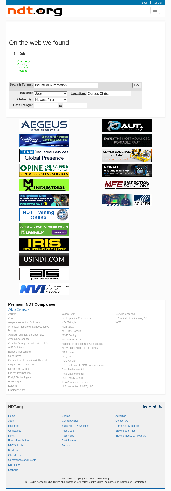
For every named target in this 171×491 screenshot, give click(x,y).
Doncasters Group (18, 368)
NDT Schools (15, 445)
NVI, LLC (67, 356)
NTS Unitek (68, 352)
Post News (68, 435)
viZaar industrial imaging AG (131, 318)
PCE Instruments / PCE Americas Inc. (83, 365)
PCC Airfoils (69, 360)
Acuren (12, 313)
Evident (12, 385)
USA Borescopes (125, 313)
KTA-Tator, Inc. (70, 322)
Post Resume (69, 440)
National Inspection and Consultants (82, 343)
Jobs (11, 420)
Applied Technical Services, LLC (26, 334)
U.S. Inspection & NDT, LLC (77, 386)
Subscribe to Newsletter (75, 425)
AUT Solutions (16, 347)
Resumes (13, 425)
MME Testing (69, 335)
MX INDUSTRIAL (72, 339)
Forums (66, 445)
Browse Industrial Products (130, 435)
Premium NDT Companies (31, 304)
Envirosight (14, 381)
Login (145, 2)
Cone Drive (14, 355)
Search (66, 415)
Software (13, 470)
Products (13, 450)
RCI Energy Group (72, 378)
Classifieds (14, 455)
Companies (14, 430)
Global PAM (68, 313)
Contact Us (121, 420)
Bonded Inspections (19, 351)
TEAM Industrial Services (76, 382)
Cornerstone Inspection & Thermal (27, 360)
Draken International (19, 373)
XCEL (118, 322)
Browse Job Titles (125, 430)
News (11, 435)
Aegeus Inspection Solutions (24, 322)
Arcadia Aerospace (19, 339)
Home (11, 415)
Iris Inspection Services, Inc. (78, 318)
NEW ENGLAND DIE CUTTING (80, 348)
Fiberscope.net (16, 390)
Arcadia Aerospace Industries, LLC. (28, 343)
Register (157, 2)
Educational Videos (19, 440)
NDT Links (14, 465)
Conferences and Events (22, 460)
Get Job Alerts (70, 420)
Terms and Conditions (127, 425)
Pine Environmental (73, 369)
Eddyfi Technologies (19, 377)
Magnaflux (68, 326)
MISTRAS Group (71, 330)
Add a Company (18, 309)
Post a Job (68, 430)
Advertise (120, 415)
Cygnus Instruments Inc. (22, 364)
